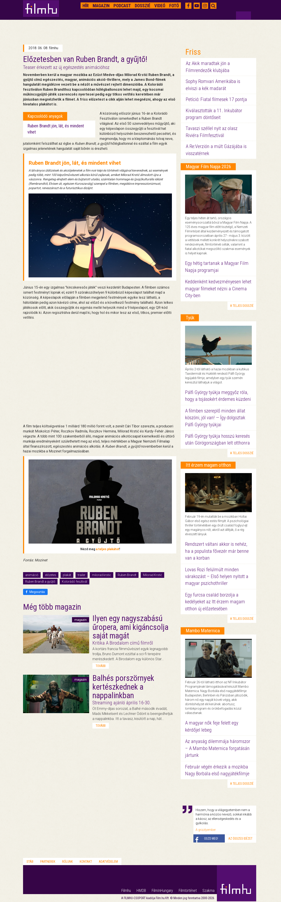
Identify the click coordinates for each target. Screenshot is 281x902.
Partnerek (47, 862)
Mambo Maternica (203, 630)
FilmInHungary (162, 890)
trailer (81, 575)
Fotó (174, 5)
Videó (159, 5)
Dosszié (142, 5)
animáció (31, 575)
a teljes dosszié (242, 305)
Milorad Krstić (152, 575)
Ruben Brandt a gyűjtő (40, 581)
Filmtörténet (188, 890)
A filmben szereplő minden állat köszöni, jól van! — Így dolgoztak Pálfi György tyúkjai (215, 417)
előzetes (50, 575)
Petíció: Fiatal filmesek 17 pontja (216, 99)
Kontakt (86, 862)
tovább (101, 666)
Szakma (208, 890)
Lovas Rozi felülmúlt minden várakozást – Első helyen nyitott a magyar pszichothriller (216, 576)
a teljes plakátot (107, 549)
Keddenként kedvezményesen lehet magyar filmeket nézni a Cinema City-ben (218, 288)
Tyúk (190, 317)
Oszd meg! (211, 838)
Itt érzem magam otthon (208, 465)
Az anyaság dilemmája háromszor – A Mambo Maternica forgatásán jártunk (217, 748)
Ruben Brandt (127, 575)
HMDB (141, 890)
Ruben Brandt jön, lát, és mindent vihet (75, 163)
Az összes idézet (240, 838)
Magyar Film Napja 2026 (208, 166)
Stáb (30, 862)
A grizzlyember (206, 830)
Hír (86, 5)
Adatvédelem (108, 862)
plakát (67, 575)
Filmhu (126, 890)
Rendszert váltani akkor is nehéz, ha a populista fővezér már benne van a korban (217, 551)
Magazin (101, 5)
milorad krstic (101, 575)
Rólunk (67, 862)
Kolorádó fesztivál (74, 581)
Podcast (122, 5)
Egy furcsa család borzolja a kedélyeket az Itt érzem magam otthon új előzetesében (215, 601)
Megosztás (35, 592)
